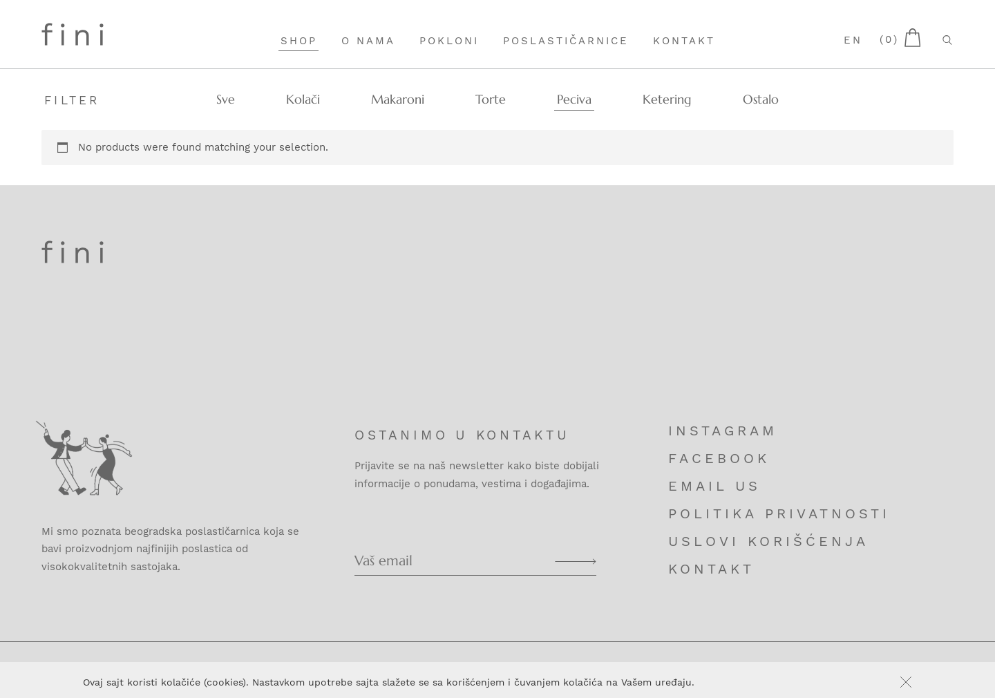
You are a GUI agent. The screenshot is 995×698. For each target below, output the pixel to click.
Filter (72, 100)
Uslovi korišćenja (768, 541)
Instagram (722, 430)
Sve (225, 99)
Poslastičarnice (566, 41)
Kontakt (684, 41)
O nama (368, 41)
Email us (714, 486)
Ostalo (761, 99)
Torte (490, 99)
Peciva (574, 99)
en (853, 40)
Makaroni (397, 99)
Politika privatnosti (779, 513)
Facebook (719, 458)
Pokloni (449, 41)
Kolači (303, 99)
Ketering (667, 99)
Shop (299, 41)
